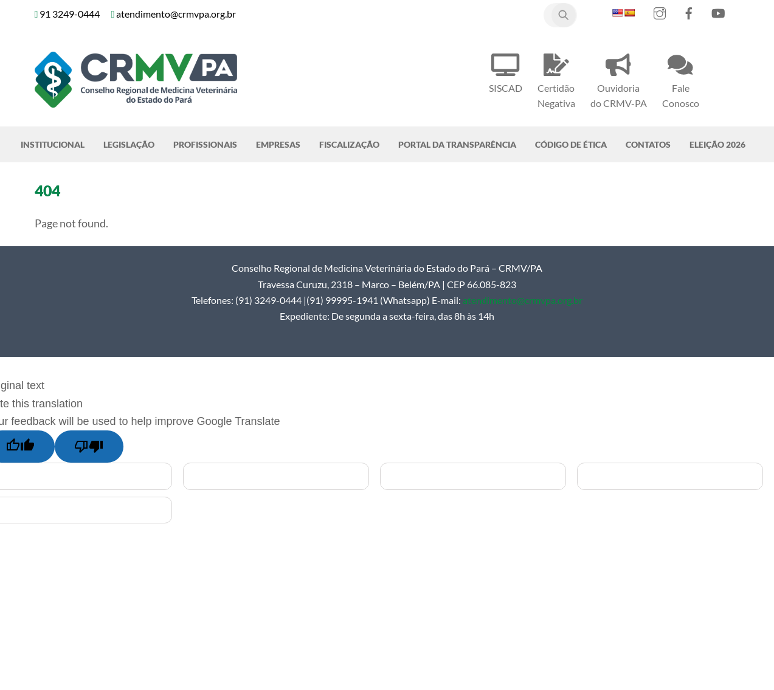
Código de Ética (571, 144)
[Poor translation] (89, 446)
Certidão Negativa (556, 79)
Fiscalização (349, 144)
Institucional (53, 144)
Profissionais (205, 144)
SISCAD (505, 71)
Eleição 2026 (717, 144)
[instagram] (660, 10)
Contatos (648, 144)
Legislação (128, 144)
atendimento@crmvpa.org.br (522, 300)
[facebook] (689, 10)
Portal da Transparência (457, 144)
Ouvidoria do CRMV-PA (618, 79)
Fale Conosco (680, 79)
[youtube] (718, 10)
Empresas (278, 144)
